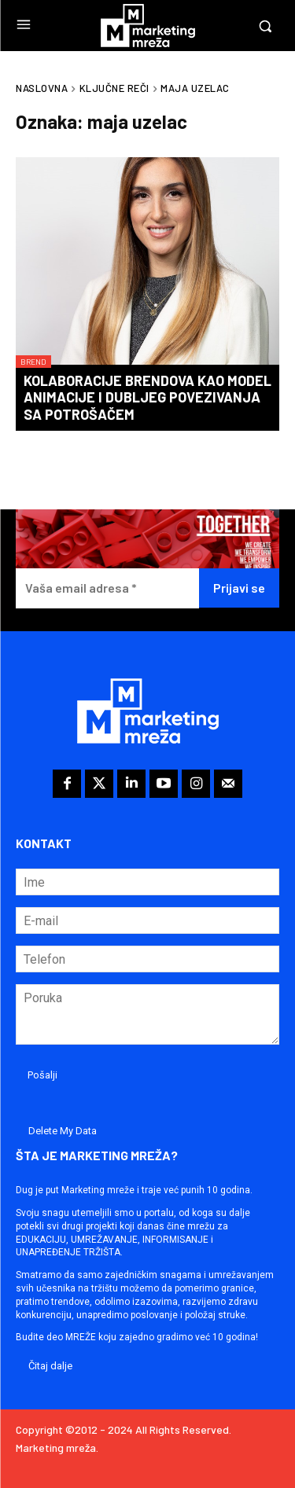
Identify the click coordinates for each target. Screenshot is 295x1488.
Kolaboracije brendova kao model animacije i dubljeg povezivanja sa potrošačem (147, 397)
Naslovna (42, 88)
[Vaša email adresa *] (107, 588)
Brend (33, 361)
